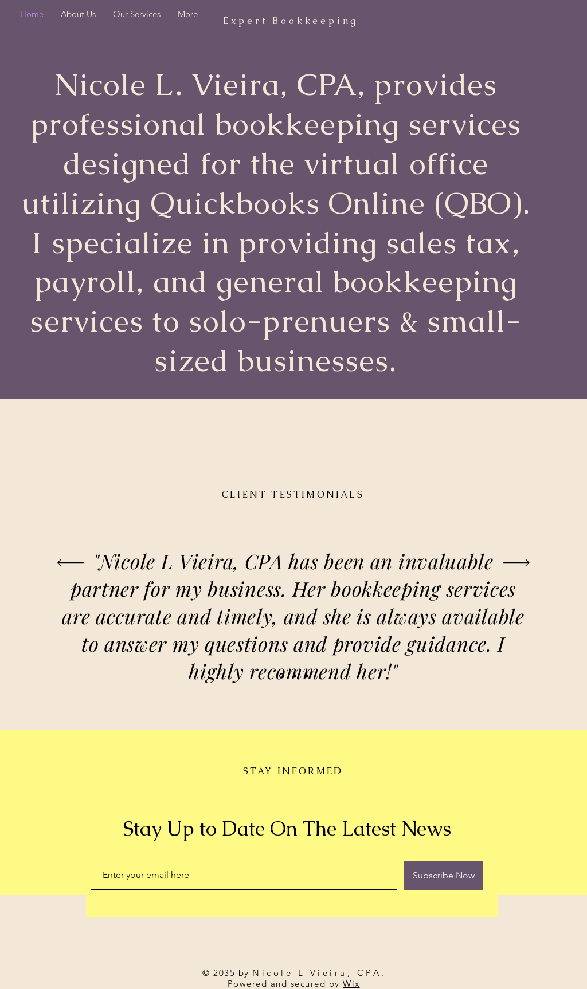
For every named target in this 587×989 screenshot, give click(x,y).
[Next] (516, 563)
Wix (351, 983)
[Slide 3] (306, 675)
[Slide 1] (281, 676)
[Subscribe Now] (443, 875)
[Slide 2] (294, 675)
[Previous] (70, 563)
